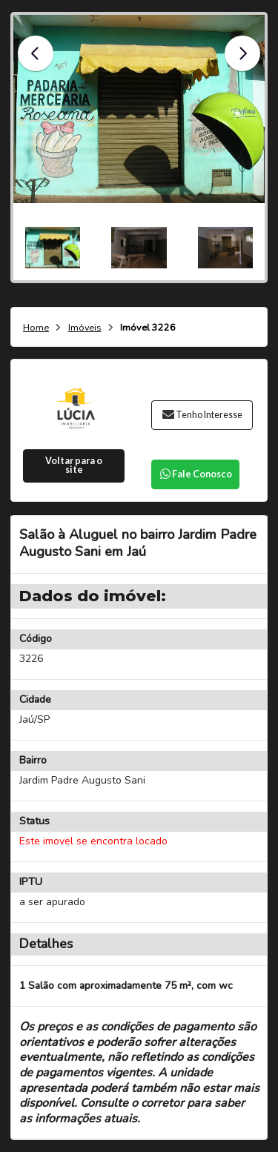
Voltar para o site (73, 465)
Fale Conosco (195, 474)
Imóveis (85, 328)
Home (36, 328)
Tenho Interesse (202, 414)
